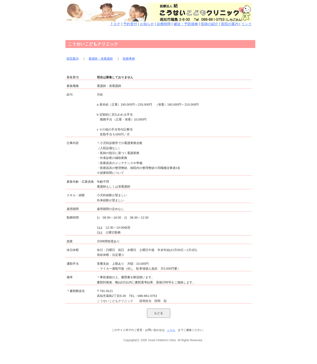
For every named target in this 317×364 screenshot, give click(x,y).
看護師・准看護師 (101, 58)
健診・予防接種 (186, 24)
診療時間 (164, 24)
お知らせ (147, 24)
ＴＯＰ (115, 24)
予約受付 (130, 24)
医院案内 (73, 58)
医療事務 (129, 58)
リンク (246, 24)
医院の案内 (230, 24)
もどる (158, 313)
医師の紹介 (209, 24)
